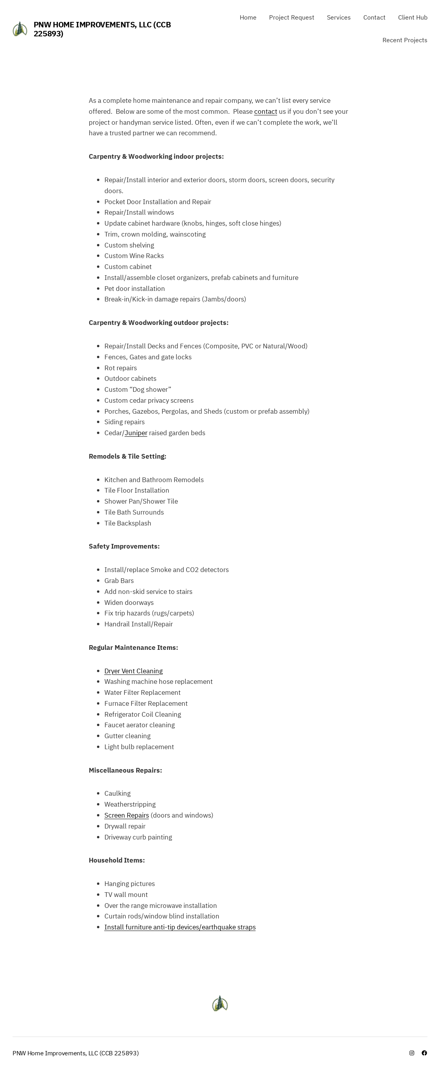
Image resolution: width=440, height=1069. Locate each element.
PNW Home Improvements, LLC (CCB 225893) (102, 29)
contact (265, 111)
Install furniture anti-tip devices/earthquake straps (180, 926)
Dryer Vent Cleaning (133, 670)
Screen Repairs (126, 815)
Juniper (136, 432)
